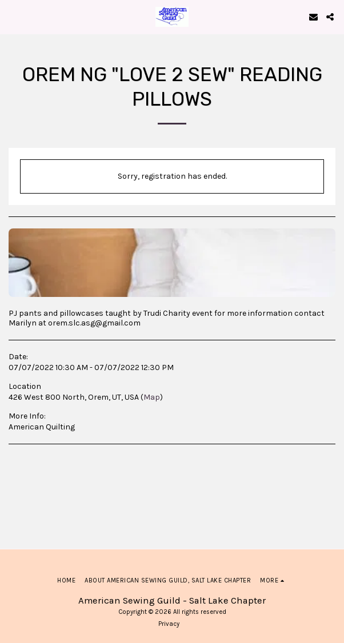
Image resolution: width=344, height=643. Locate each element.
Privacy (168, 624)
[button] (12, 16)
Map (151, 397)
